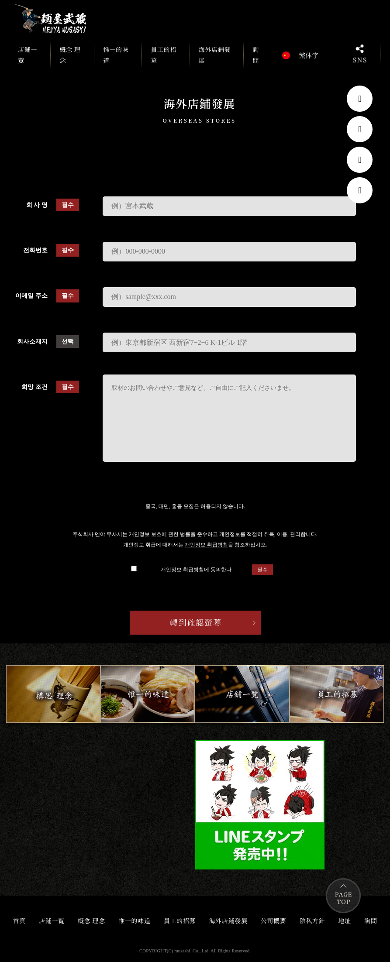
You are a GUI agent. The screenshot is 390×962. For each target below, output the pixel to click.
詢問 (255, 55)
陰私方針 (312, 920)
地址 (344, 920)
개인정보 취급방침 (206, 545)
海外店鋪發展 (215, 55)
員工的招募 (163, 55)
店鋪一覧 (29, 56)
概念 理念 (69, 55)
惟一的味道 (116, 55)
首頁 (19, 920)
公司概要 (273, 920)
